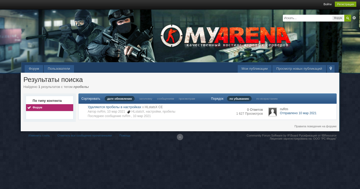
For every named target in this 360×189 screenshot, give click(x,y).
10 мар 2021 (142, 116)
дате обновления (119, 98)
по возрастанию (267, 98)
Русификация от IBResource (317, 135)
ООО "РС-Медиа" (325, 138)
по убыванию (239, 98)
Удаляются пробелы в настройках (114, 107)
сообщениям (165, 98)
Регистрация (345, 4)
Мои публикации (255, 69)
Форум (34, 69)
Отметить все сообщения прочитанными (84, 135)
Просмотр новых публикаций (299, 69)
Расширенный (354, 18)
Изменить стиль (39, 135)
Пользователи (59, 69)
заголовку (145, 98)
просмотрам (187, 98)
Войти (328, 4)
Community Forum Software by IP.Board (272, 135)
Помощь (125, 135)
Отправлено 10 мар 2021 (298, 113)
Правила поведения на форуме (315, 126)
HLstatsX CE (154, 107)
